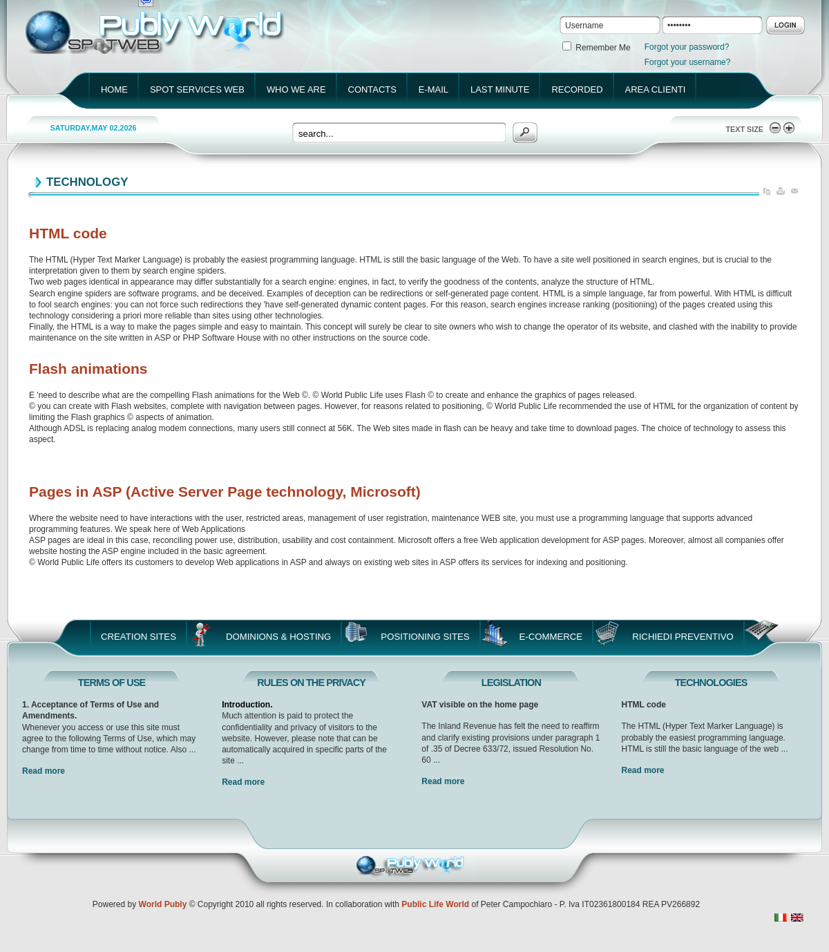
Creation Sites (138, 636)
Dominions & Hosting (278, 636)
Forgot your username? (688, 62)
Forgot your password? (687, 47)
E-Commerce (551, 636)
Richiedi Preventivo (683, 636)
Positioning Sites (425, 636)
